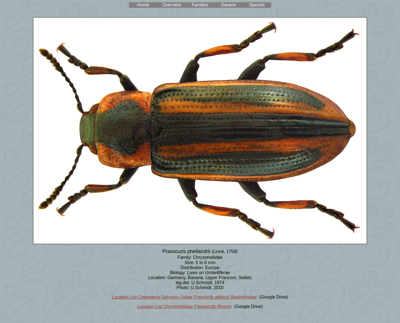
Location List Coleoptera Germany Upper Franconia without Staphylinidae (184, 297)
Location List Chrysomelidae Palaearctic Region (184, 306)
